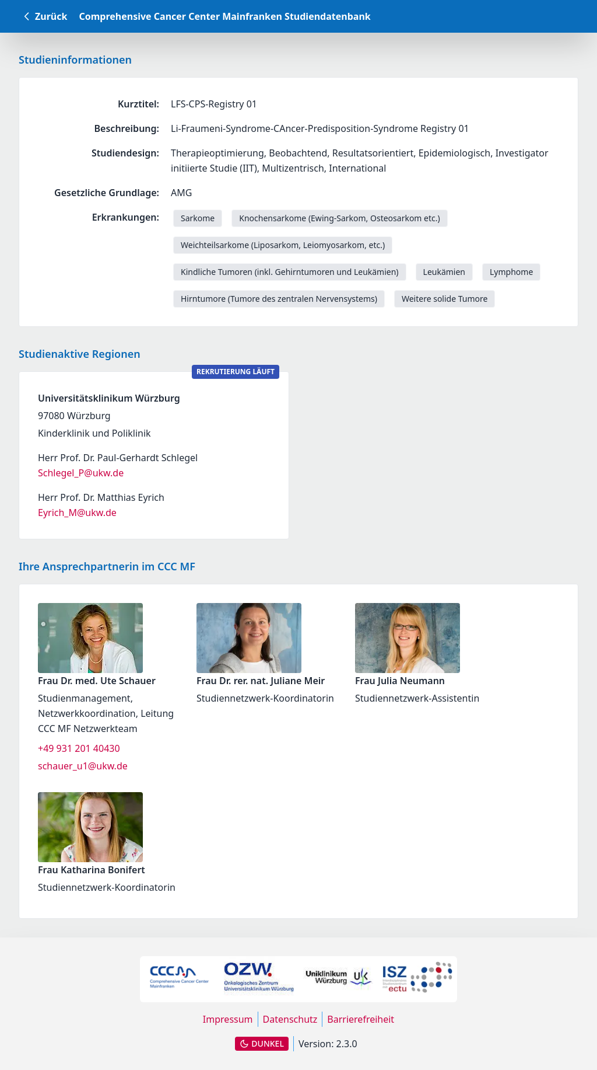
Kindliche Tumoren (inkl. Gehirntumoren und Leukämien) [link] (290, 271)
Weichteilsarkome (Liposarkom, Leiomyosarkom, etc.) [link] (283, 244)
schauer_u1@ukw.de (83, 765)
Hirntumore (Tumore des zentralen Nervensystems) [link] (279, 298)
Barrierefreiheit (360, 1019)
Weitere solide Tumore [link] (444, 298)
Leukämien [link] (444, 271)
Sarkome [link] (198, 218)
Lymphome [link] (511, 271)
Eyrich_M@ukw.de (77, 512)
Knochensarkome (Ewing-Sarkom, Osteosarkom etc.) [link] (339, 218)
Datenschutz (290, 1019)
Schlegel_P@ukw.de (81, 472)
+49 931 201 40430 (79, 748)
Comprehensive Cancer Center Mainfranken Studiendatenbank (224, 16)
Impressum (228, 1019)
